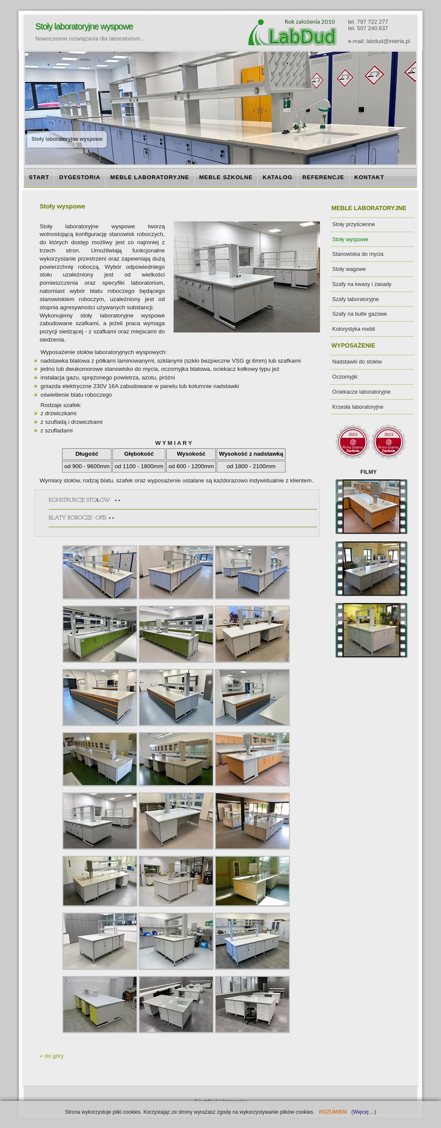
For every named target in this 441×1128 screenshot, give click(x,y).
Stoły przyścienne (353, 224)
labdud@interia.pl (388, 41)
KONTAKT (369, 177)
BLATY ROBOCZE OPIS (183, 520)
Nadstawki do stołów (357, 362)
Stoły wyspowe (350, 239)
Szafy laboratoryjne (355, 299)
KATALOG (277, 177)
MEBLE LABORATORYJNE (149, 177)
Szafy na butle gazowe (359, 314)
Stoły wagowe (349, 269)
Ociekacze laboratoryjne (361, 392)
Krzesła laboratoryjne (358, 407)
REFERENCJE (323, 177)
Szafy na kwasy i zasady (362, 284)
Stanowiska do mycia (358, 254)
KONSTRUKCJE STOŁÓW (183, 503)
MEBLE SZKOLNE (226, 177)
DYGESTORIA (79, 177)
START (39, 177)
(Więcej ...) (363, 1112)
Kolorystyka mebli (353, 329)
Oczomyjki (344, 377)
